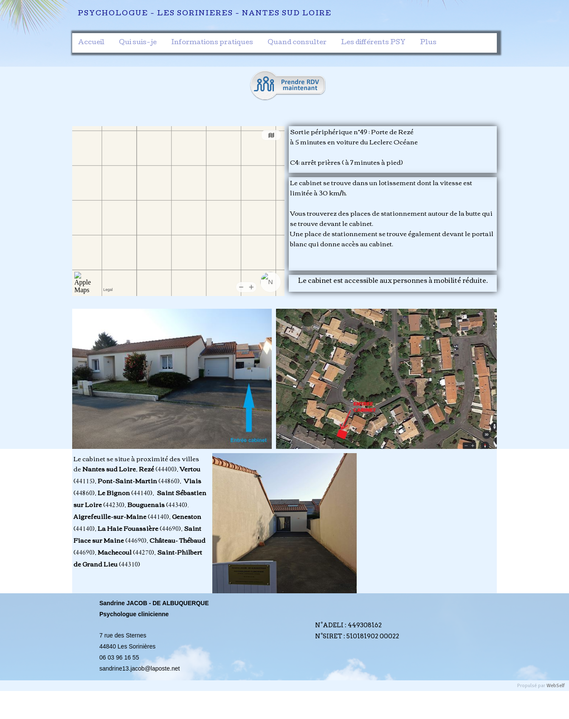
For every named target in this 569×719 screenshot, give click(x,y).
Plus (428, 42)
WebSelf (555, 685)
